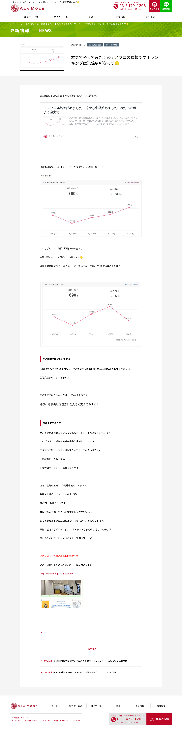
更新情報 (30, 23)
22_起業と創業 (44, 23)
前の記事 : (92, 661)
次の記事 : (92, 672)
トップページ (16, 23)
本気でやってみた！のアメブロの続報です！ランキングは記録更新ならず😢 (92, 23)
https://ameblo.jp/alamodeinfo (56, 573)
